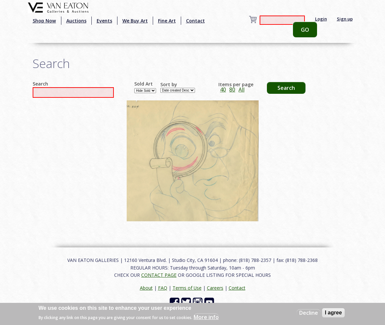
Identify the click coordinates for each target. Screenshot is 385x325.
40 (223, 89)
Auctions (76, 21)
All (241, 89)
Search (40, 84)
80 (232, 89)
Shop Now (44, 21)
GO (305, 29)
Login (321, 19)
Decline (308, 312)
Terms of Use (187, 288)
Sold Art (143, 84)
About (146, 288)
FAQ (162, 288)
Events (104, 21)
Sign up (345, 19)
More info (206, 317)
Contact (195, 21)
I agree (333, 312)
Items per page (235, 84)
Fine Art (167, 21)
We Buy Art (135, 21)
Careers (215, 288)
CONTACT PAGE (158, 275)
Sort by (168, 84)
